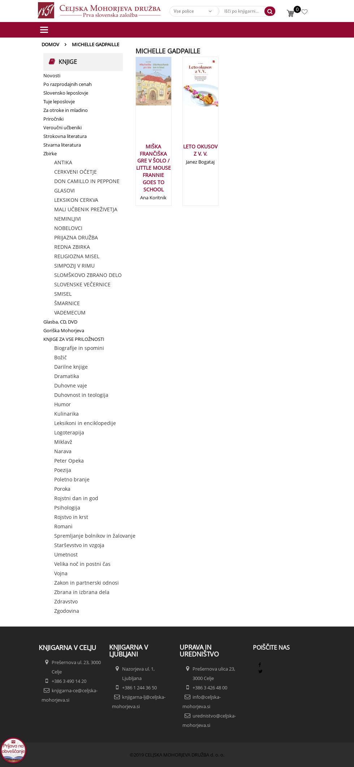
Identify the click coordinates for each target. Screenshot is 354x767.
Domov (50, 44)
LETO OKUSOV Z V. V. (200, 150)
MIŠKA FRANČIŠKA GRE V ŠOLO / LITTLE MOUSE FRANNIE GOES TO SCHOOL (153, 168)
